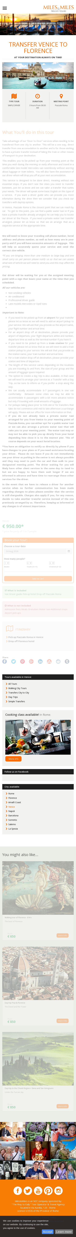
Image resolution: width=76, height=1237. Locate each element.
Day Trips (13, 697)
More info (13, 758)
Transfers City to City (18, 692)
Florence (12, 797)
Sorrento (12, 819)
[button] (7, 75)
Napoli (11, 811)
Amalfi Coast (14, 802)
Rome (11, 793)
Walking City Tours (17, 688)
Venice (11, 806)
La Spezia (13, 828)
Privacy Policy (49, 1217)
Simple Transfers (16, 701)
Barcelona (13, 815)
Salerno (12, 824)
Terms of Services (29, 1217)
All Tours (12, 683)
